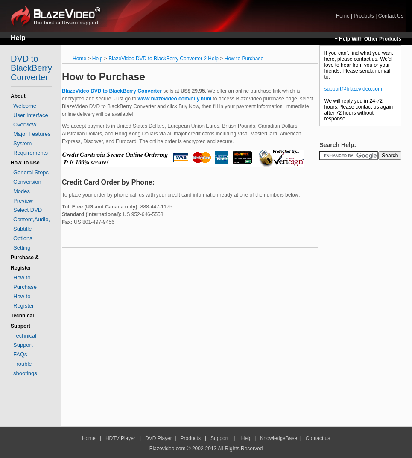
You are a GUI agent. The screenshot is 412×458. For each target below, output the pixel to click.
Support (219, 438)
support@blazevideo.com (353, 89)
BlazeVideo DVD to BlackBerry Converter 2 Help (163, 59)
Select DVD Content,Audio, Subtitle (31, 219)
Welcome (24, 106)
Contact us (318, 438)
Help (18, 37)
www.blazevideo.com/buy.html (175, 99)
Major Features (31, 134)
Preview (23, 200)
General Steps (31, 172)
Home (59, 15)
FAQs (20, 354)
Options (22, 238)
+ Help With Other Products (368, 39)
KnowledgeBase (278, 438)
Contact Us (390, 16)
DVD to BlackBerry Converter (31, 68)
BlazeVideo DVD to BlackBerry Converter (112, 91)
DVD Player (158, 438)
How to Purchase (244, 59)
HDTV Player (119, 438)
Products (364, 16)
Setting (21, 247)
